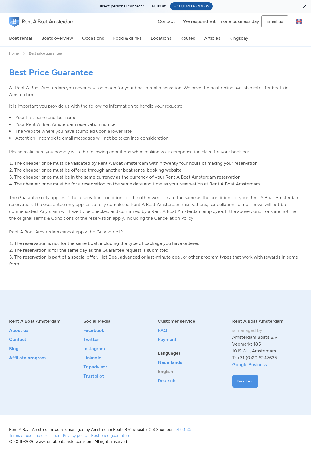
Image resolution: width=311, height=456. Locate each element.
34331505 (183, 429)
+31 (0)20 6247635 (191, 6)
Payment (167, 339)
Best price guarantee (110, 435)
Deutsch (167, 380)
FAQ (162, 330)
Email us (274, 21)
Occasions (93, 38)
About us (18, 330)
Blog (14, 348)
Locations (161, 38)
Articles (212, 38)
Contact (166, 21)
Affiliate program (27, 357)
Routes (187, 38)
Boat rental (20, 38)
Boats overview (57, 38)
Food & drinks (127, 38)
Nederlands (170, 362)
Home (14, 53)
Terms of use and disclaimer (34, 435)
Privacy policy (75, 435)
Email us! (245, 381)
